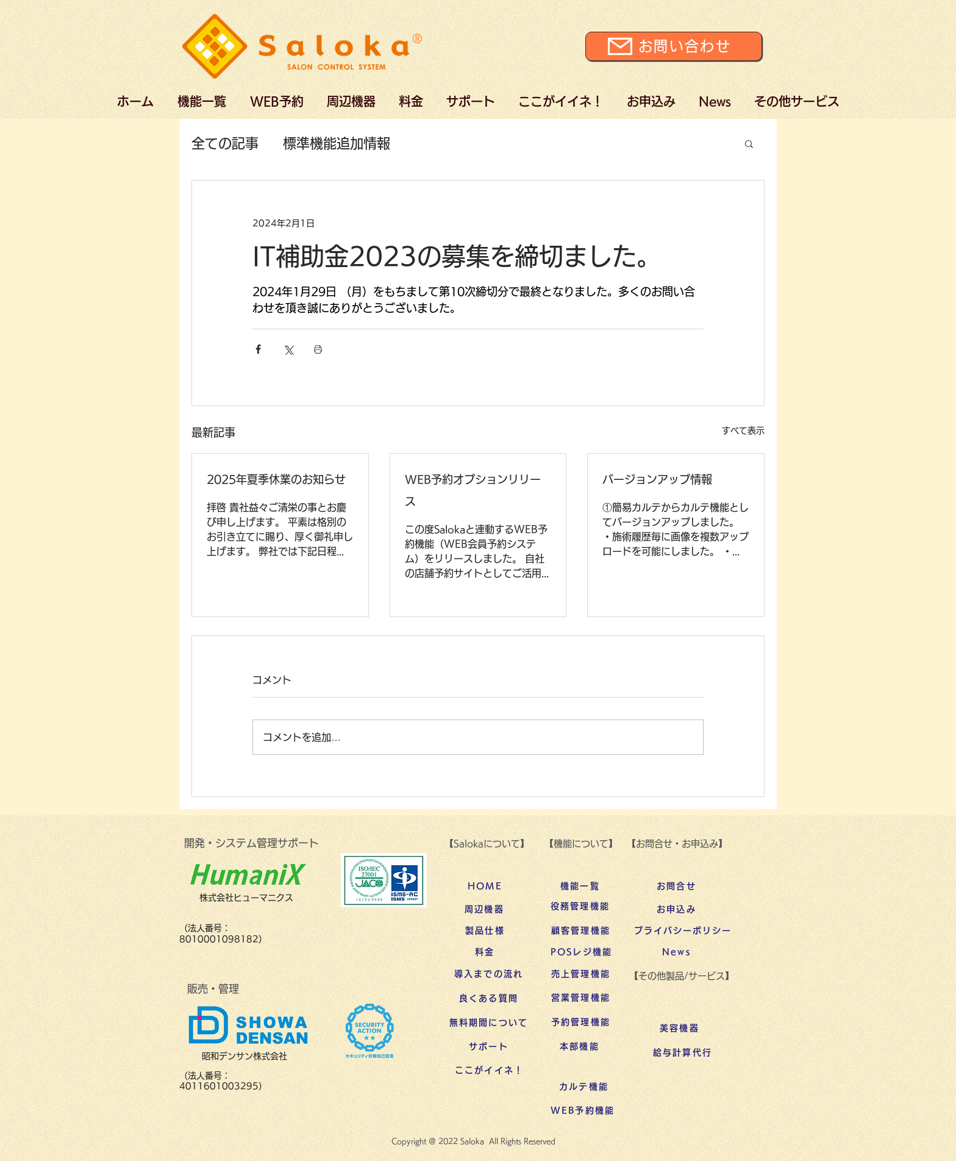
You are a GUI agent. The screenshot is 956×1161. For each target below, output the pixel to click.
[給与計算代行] (683, 1052)
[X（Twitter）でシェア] (288, 349)
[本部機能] (579, 1046)
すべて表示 (743, 430)
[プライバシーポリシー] (683, 930)
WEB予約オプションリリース (473, 490)
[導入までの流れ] (489, 974)
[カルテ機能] (584, 1086)
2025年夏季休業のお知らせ (276, 479)
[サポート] (489, 1046)
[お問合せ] (676, 886)
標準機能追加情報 (336, 143)
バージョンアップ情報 (657, 479)
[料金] (485, 952)
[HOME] (485, 886)
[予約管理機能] (581, 1022)
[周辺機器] (484, 909)
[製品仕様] (485, 930)
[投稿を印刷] (318, 349)
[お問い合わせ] (673, 46)
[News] (676, 952)
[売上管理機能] (581, 974)
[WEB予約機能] (583, 1110)
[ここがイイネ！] (489, 1070)
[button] (749, 143)
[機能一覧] (580, 886)
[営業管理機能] (581, 997)
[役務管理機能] (580, 906)
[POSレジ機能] (581, 952)
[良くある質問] (489, 998)
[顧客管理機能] (581, 930)
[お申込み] (676, 909)
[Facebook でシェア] (258, 349)
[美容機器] (679, 1028)
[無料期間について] (489, 1022)
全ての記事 (225, 143)
